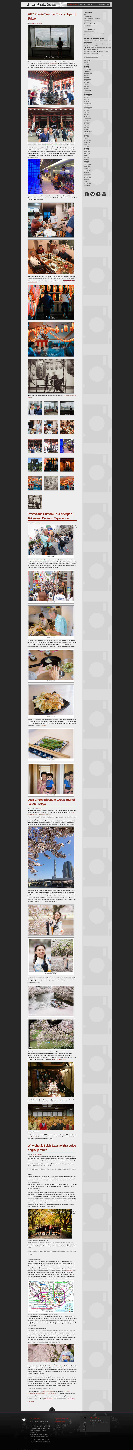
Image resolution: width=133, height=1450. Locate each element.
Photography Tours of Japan (90, 23)
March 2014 (86, 162)
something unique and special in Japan (55, 1365)
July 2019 (86, 97)
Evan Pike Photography (61, 1425)
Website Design (29, 1449)
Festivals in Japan (88, 16)
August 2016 (87, 133)
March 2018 (86, 116)
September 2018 (88, 107)
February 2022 (87, 79)
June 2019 (86, 99)
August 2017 (87, 121)
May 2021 (86, 84)
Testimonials (102, 4)
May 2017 (86, 125)
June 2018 (86, 110)
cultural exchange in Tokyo (59, 1059)
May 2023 (86, 66)
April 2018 (86, 114)
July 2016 (86, 135)
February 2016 (87, 140)
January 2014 (87, 166)
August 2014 (87, 153)
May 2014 (86, 159)
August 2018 (87, 108)
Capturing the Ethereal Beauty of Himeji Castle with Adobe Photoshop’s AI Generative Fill (40, 1430)
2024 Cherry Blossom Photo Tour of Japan (94, 32)
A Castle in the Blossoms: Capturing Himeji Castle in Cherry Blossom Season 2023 (39, 1436)
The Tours (89, 4)
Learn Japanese (87, 20)
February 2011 (87, 183)
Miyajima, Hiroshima (36, 1136)
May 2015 (86, 148)
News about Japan (88, 21)
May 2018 (86, 112)
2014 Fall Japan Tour (48, 1398)
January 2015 (87, 151)
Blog (108, 4)
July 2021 (86, 80)
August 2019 (87, 95)
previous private (31, 559)
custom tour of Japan (42, 559)
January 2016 (87, 142)
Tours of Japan (87, 25)
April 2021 (86, 86)
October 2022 (87, 71)
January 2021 (87, 92)
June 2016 (86, 136)
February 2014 (87, 164)
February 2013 (87, 170)
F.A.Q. (95, 4)
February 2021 (87, 90)
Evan (33, 23)
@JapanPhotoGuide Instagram (63, 1424)
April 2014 (86, 161)
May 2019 (86, 101)
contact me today (71, 1398)
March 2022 (86, 77)
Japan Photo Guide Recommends (92, 18)
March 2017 (86, 129)
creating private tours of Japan (52, 144)
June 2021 (86, 82)
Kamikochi (43, 725)
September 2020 (88, 94)
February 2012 (87, 174)
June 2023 (86, 64)
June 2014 (86, 157)
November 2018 (87, 103)
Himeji (42, 1136)
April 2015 (86, 149)
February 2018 (87, 118)
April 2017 (86, 127)
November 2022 (87, 69)
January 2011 (87, 185)
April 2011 (86, 179)
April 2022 (86, 75)
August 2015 (87, 144)
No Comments (38, 23)
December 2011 (87, 177)
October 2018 (87, 105)
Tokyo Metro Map (69, 1270)
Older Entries (31, 1401)
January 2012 (87, 175)
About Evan (82, 4)
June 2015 (86, 146)
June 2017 (86, 123)
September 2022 (88, 73)
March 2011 (86, 181)
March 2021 (86, 88)
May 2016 (86, 138)
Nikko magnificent (53, 63)
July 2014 (86, 155)
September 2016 (88, 131)
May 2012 (86, 172)
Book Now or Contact (72, 4)
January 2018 (87, 120)
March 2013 (86, 168)
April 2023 (86, 67)
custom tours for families (47, 1391)
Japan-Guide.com (60, 1427)
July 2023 (86, 62)
